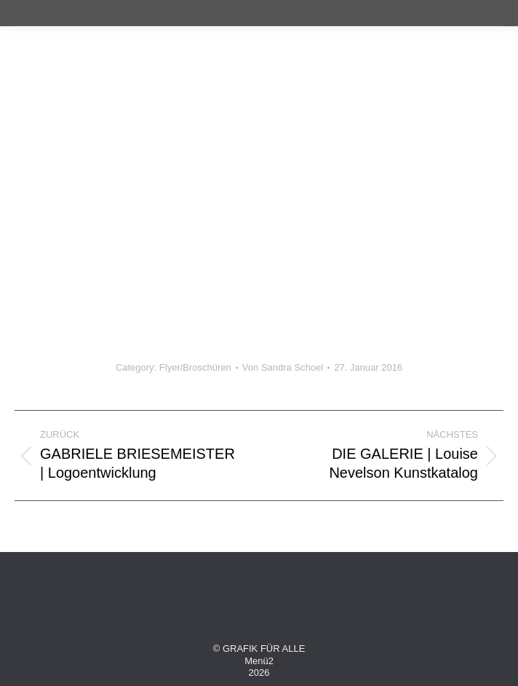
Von (282, 367)
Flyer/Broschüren (195, 367)
